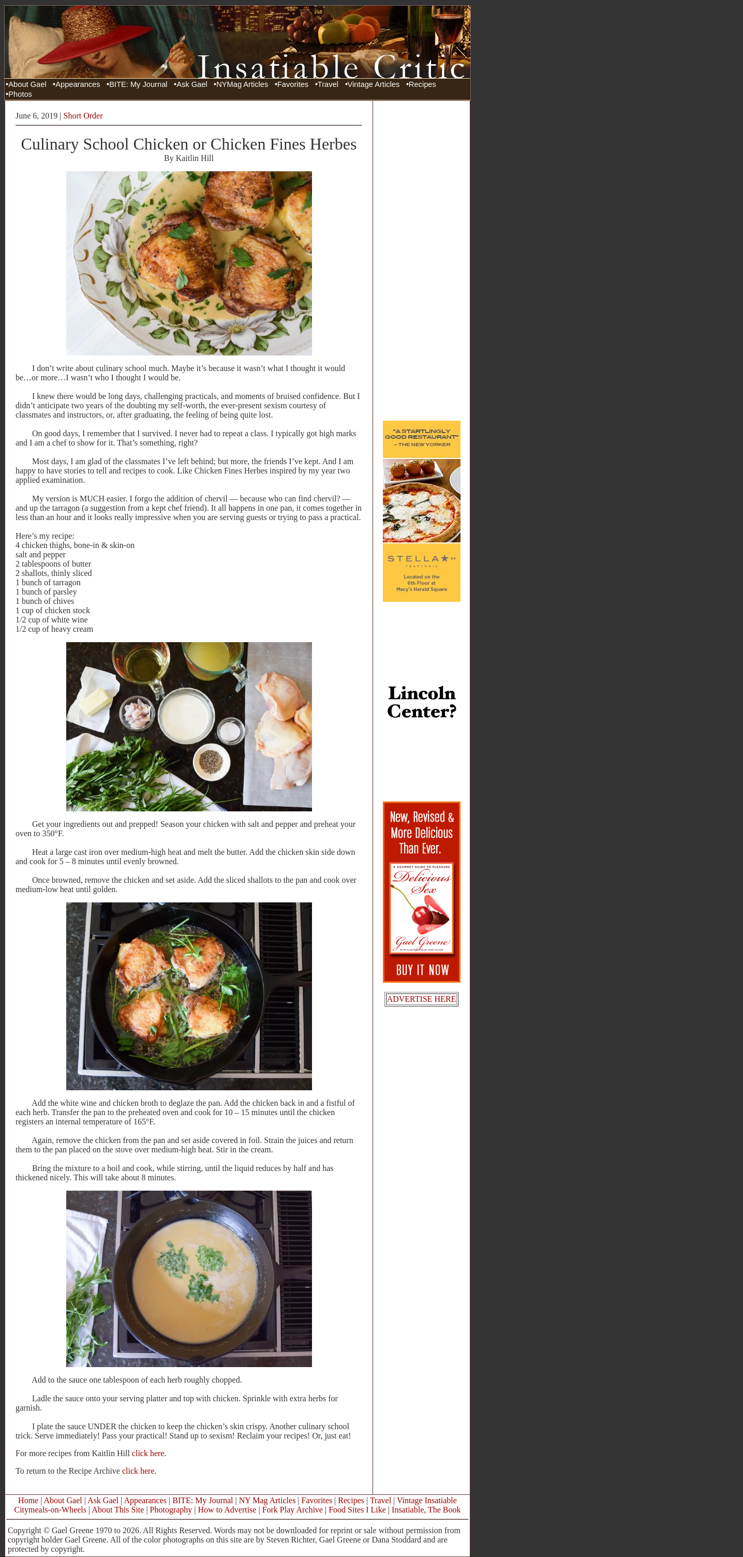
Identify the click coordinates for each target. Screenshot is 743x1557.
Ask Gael (191, 84)
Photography (171, 1509)
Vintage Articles (374, 84)
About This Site (118, 1509)
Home (28, 1500)
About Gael (27, 84)
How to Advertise (227, 1509)
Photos (20, 94)
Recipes (422, 84)
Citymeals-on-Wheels (50, 1509)
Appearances (77, 84)
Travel (328, 84)
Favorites (292, 84)
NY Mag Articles (267, 1500)
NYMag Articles (242, 84)
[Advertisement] (422, 260)
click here (148, 1453)
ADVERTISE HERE (421, 999)
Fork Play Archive (292, 1509)
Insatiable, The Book (426, 1509)
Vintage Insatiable (427, 1500)
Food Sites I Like (357, 1509)
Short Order (83, 115)
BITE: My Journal (138, 84)
